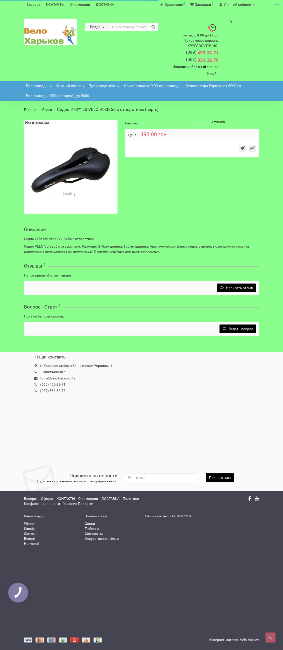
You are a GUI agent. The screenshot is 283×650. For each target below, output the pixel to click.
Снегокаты (94, 534)
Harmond (31, 544)
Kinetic (29, 529)
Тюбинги (92, 529)
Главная (31, 110)
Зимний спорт (70, 84)
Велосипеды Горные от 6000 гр (213, 86)
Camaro (30, 534)
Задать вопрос (238, 329)
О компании (80, 4)
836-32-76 (202, 60)
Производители (104, 84)
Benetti (29, 539)
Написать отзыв (236, 288)
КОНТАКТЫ (55, 4)
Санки (90, 524)
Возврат (33, 4)
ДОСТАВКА (105, 4)
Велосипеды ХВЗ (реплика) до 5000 (57, 96)
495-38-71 (202, 52)
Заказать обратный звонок (195, 67)
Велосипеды (39, 84)
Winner (29, 524)
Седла (47, 110)
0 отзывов (218, 122)
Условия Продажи (78, 504)
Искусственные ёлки (102, 539)
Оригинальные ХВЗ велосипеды (153, 86)
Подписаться (220, 478)
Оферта (47, 499)
